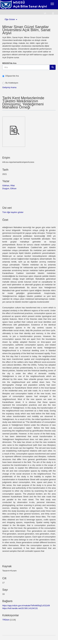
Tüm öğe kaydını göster (13, 212)
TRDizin (5, 620)
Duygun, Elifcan (9, 188)
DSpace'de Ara (10, 76)
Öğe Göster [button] (11, 19)
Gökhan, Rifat (8, 185)
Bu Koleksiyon (10, 83)
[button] (45, 13)
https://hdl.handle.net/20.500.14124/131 (20, 608)
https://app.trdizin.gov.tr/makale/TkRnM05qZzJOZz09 (26, 605)
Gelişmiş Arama (9, 87)
